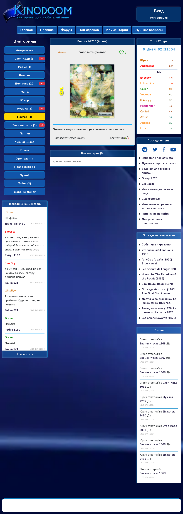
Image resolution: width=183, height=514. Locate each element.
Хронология (24, 159)
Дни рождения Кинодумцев (152, 221)
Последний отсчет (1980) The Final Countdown (158, 291)
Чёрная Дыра (24, 142)
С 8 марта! (148, 184)
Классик (24, 75)
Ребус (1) (24, 67)
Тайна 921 (11, 283)
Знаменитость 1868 (152, 343)
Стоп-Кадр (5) (30, 59)
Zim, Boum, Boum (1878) (158, 284)
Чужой (24, 175)
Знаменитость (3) (29, 125)
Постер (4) (24, 117)
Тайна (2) (24, 183)
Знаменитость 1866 (152, 372)
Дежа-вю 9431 (15, 224)
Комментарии (117, 30)
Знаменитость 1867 (152, 358)
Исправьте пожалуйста (157, 158)
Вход (159, 11)
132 (159, 72)
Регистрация (159, 17)
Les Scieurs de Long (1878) (159, 269)
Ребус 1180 (12, 255)
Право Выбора (24, 167)
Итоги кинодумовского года (157, 191)
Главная (26, 30)
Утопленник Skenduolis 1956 (157, 252)
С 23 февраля (151, 199)
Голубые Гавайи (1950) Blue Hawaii (157, 262)
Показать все (25, 354)
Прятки (25, 134)
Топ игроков (89, 30)
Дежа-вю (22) (30, 84)
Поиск (24, 150)
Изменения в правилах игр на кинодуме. (157, 206)
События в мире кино (156, 244)
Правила (47, 30)
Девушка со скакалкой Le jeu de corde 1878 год (159, 301)
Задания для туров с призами (156, 171)
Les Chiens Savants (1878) (159, 318)
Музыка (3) (31, 109)
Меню (25, 92)
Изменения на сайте (155, 214)
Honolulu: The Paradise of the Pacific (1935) (159, 276)
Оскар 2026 (149, 178)
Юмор (24, 100)
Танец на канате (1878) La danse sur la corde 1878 (159, 310)
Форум (66, 30)
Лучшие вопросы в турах (159, 163)
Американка (24, 50)
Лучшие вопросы (149, 30)
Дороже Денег (25, 192)
